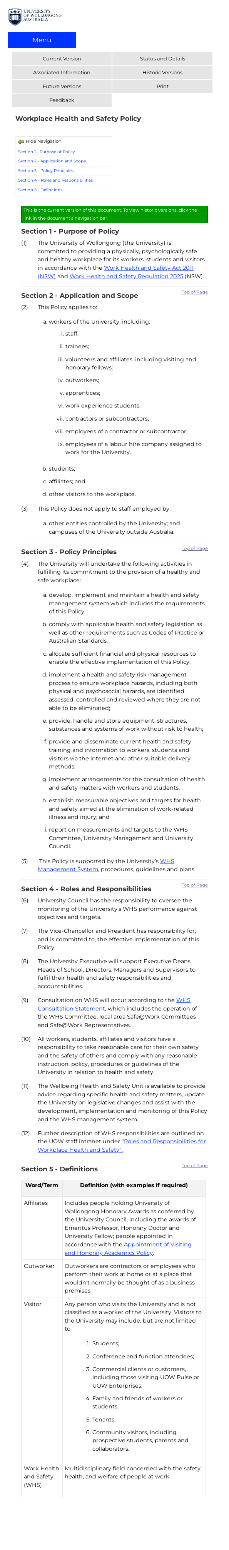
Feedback (61, 100)
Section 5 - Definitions (40, 189)
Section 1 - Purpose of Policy (46, 151)
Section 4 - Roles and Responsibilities (55, 180)
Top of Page (195, 292)
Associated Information (61, 72)
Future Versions (62, 86)
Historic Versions (162, 72)
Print (163, 86)
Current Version (62, 58)
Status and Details (162, 58)
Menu (42, 40)
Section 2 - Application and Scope (52, 161)
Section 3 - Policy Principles (46, 170)
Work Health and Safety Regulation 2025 (126, 276)
